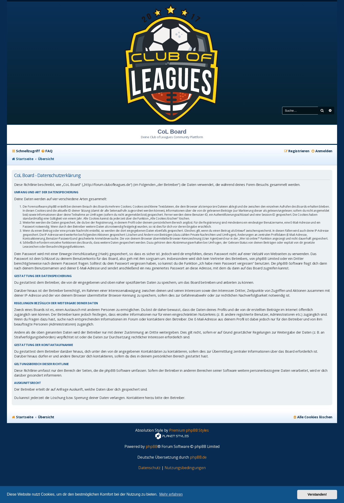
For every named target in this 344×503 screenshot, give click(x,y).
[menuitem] (46, 151)
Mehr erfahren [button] (171, 494)
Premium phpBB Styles (189, 430)
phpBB (151, 446)
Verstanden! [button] (317, 494)
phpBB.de (198, 457)
